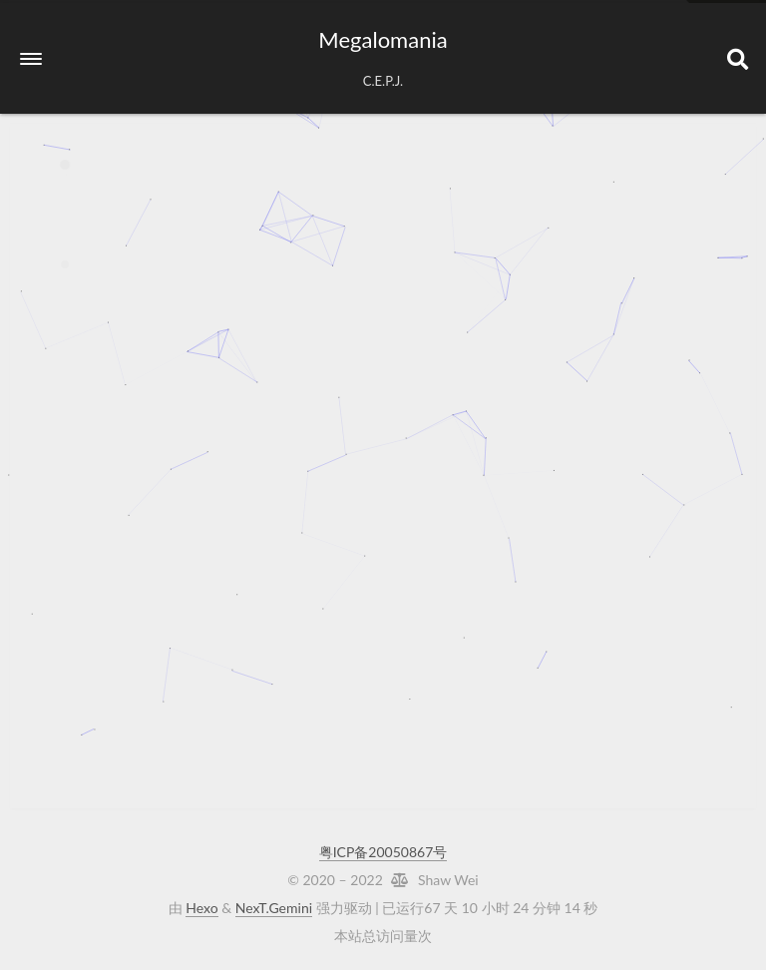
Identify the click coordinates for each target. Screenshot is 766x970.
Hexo (201, 907)
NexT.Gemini (273, 907)
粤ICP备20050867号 (383, 851)
